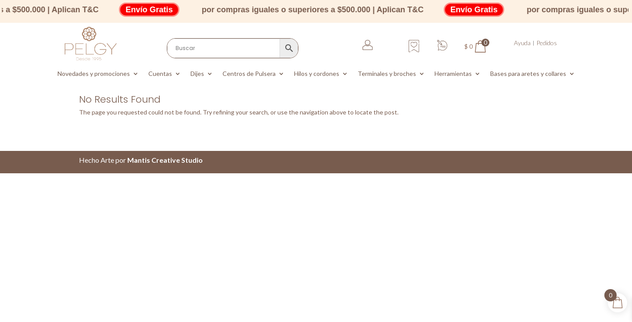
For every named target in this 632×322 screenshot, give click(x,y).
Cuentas (160, 74)
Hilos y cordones (316, 74)
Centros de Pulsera (249, 74)
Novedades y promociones (93, 74)
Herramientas (453, 74)
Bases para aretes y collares (528, 74)
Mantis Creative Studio (165, 160)
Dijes (197, 74)
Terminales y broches (387, 74)
